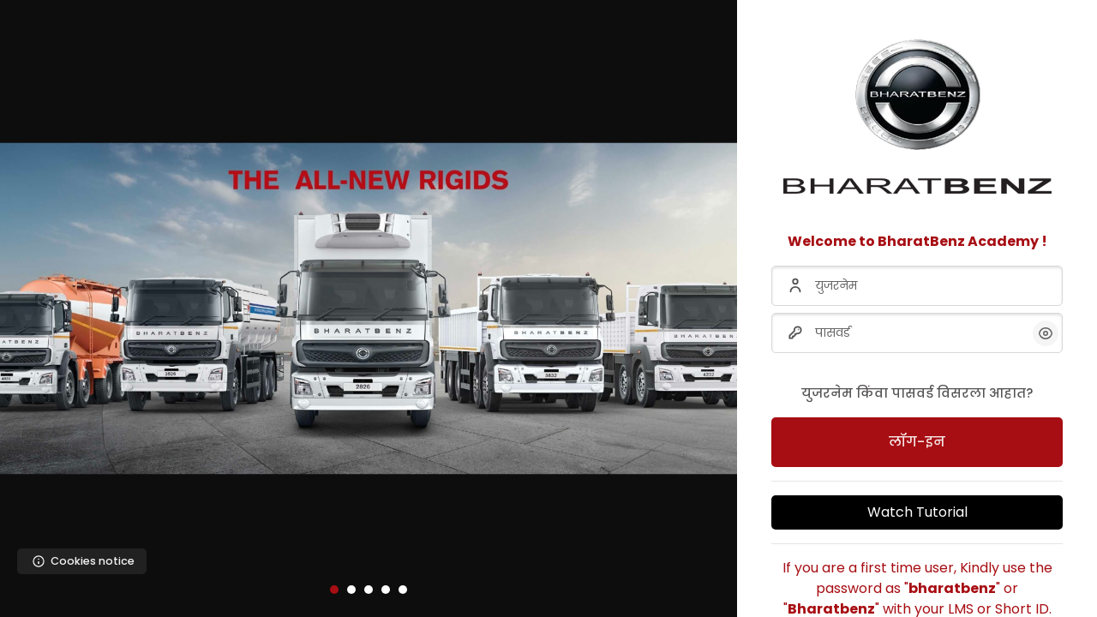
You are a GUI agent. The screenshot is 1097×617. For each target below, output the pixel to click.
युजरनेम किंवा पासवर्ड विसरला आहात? (917, 393)
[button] (334, 589)
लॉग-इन (917, 442)
